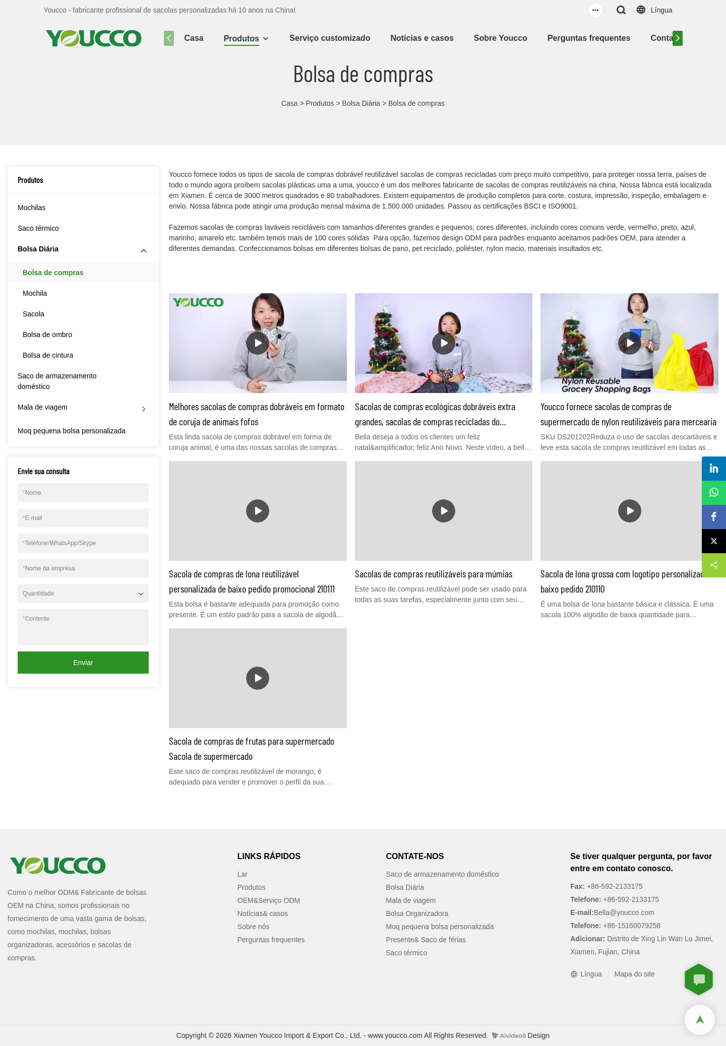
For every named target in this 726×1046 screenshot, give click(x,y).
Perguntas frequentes (589, 38)
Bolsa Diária (361, 103)
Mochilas (31, 208)
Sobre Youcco (500, 38)
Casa (193, 38)
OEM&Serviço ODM (268, 900)
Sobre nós (253, 927)
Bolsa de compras (416, 103)
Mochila (35, 293)
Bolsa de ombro (47, 335)
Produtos (241, 38)
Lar (242, 874)
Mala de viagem (43, 407)
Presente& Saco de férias (426, 940)
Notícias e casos (421, 38)
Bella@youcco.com (624, 912)
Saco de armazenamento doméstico (57, 381)
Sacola (33, 314)
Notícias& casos (262, 913)
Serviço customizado (329, 38)
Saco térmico (38, 228)
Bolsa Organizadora (417, 913)
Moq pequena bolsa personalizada (72, 431)
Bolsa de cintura (48, 355)
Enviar (83, 663)
